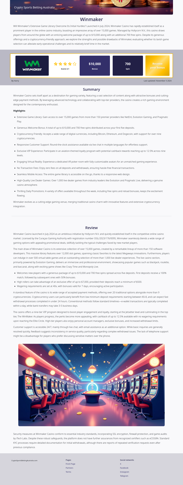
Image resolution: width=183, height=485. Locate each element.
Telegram (124, 476)
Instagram (124, 472)
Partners (69, 468)
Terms (68, 472)
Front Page (70, 464)
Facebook (124, 468)
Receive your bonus (157, 65)
